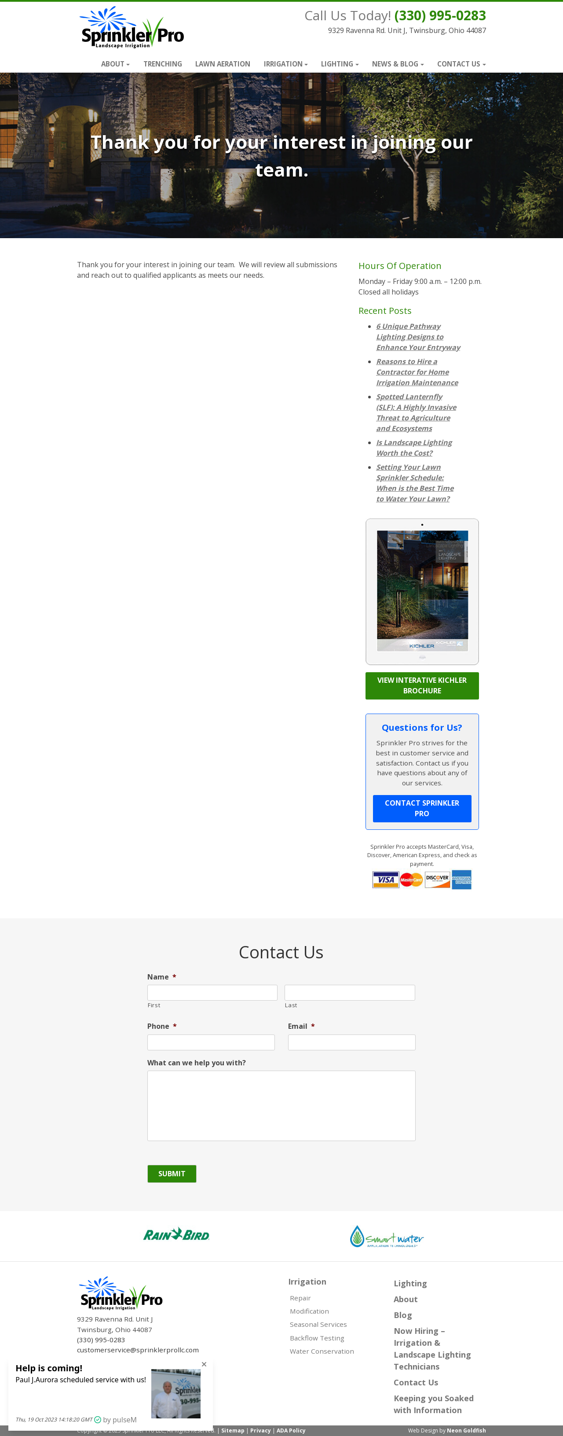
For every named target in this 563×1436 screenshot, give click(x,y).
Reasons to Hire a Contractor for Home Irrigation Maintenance (417, 372)
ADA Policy (291, 1430)
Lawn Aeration (222, 63)
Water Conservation (322, 1351)
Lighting (337, 63)
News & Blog (395, 63)
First (154, 1005)
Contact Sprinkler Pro (422, 808)
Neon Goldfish (466, 1430)
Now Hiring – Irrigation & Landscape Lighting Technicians (432, 1349)
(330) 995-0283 (440, 15)
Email (301, 1026)
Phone (162, 1026)
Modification (309, 1311)
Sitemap (233, 1430)
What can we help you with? (196, 1063)
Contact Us (458, 63)
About (112, 63)
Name (161, 977)
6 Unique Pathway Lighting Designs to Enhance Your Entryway (418, 336)
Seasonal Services (318, 1324)
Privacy (260, 1430)
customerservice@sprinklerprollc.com (138, 1349)
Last (291, 1005)
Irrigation (283, 63)
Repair (300, 1297)
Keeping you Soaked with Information (434, 1404)
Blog (403, 1315)
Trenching (162, 63)
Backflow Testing (317, 1337)
